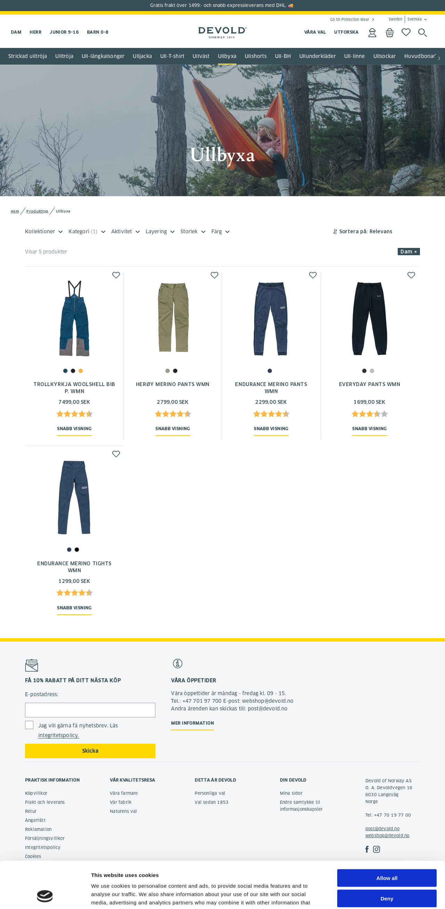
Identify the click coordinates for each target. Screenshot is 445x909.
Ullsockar (384, 56)
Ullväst (201, 56)
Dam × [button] (408, 252)
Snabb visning (74, 428)
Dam (16, 32)
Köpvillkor (36, 793)
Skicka (90, 751)
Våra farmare (124, 793)
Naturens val (123, 811)
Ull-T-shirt (172, 56)
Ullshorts (256, 56)
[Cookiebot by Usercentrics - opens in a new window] (45, 895)
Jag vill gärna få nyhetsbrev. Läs (78, 731)
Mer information (192, 723)
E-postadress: (42, 694)
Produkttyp (37, 211)
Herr (35, 32)
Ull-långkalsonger (103, 56)
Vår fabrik (120, 802)
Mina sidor (291, 793)
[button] (439, 58)
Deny (387, 855)
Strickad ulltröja (27, 56)
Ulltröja (64, 56)
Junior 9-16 (64, 32)
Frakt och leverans (45, 802)
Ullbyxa (227, 56)
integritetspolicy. (58, 735)
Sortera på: (353, 231)
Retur (31, 811)
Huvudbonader (423, 56)
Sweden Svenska (405, 19)
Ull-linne (354, 56)
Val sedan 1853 (211, 802)
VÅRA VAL (315, 32)
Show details (365, 895)
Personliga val (210, 793)
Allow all (387, 834)
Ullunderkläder (317, 56)
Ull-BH (283, 56)
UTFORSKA (346, 32)
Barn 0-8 (97, 32)
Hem (15, 211)
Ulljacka (142, 56)
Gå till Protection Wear (349, 19)
